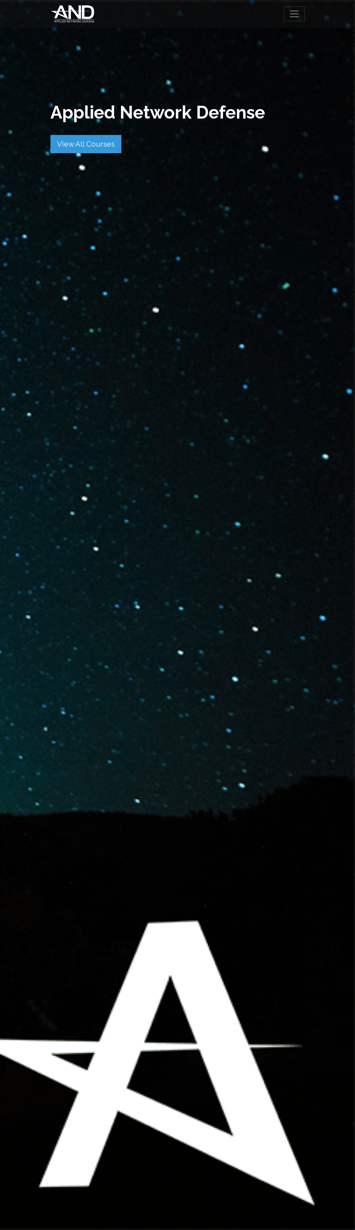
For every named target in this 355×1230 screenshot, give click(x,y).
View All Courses (86, 144)
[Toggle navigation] (294, 14)
